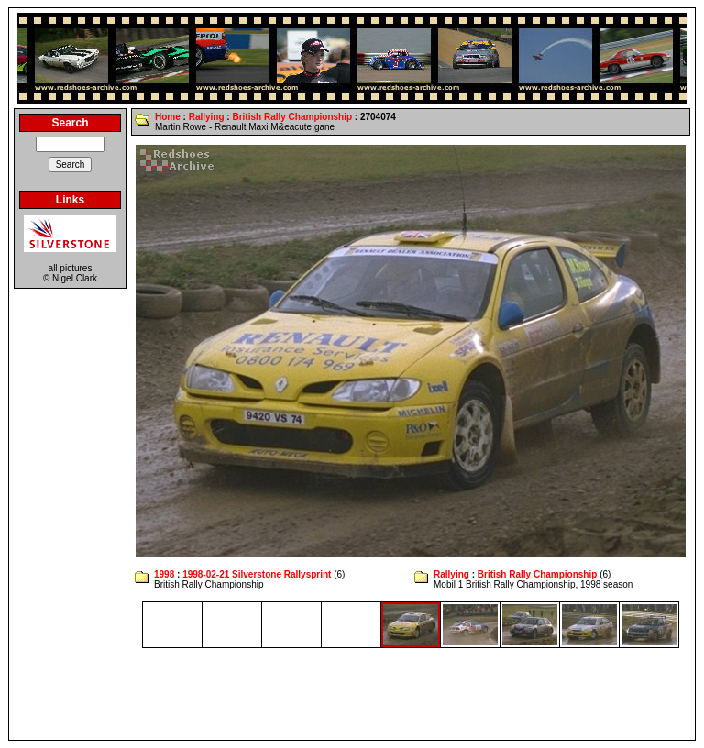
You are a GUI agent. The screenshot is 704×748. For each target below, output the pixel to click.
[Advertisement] (352, 694)
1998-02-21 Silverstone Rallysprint (256, 574)
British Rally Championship (292, 117)
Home (168, 117)
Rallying (207, 117)
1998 (164, 574)
